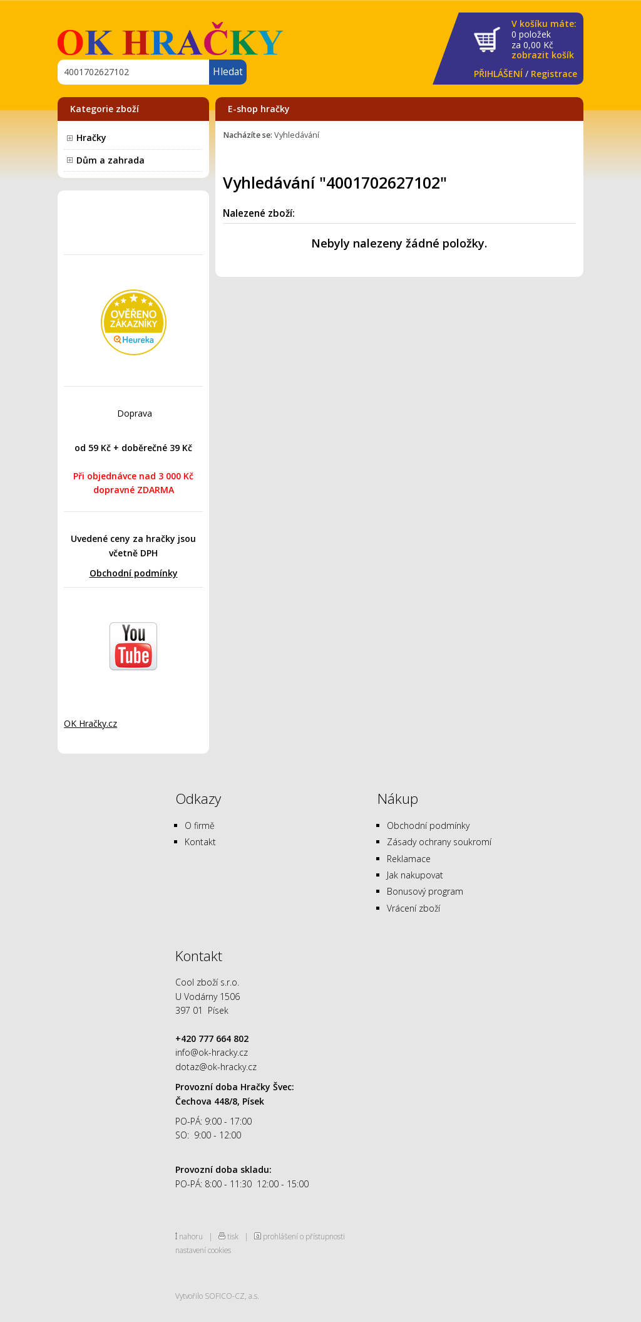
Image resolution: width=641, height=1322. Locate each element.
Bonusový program (425, 891)
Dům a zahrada (110, 160)
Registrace (554, 74)
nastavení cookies (203, 1250)
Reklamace (409, 859)
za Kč (544, 40)
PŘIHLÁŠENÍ (498, 74)
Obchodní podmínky (134, 573)
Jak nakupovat (415, 875)
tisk (232, 1236)
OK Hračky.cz (90, 723)
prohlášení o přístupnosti (304, 1236)
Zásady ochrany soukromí (439, 842)
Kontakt (200, 842)
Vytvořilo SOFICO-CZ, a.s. (217, 1296)
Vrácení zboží (413, 908)
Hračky (91, 137)
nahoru (191, 1236)
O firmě (200, 825)
